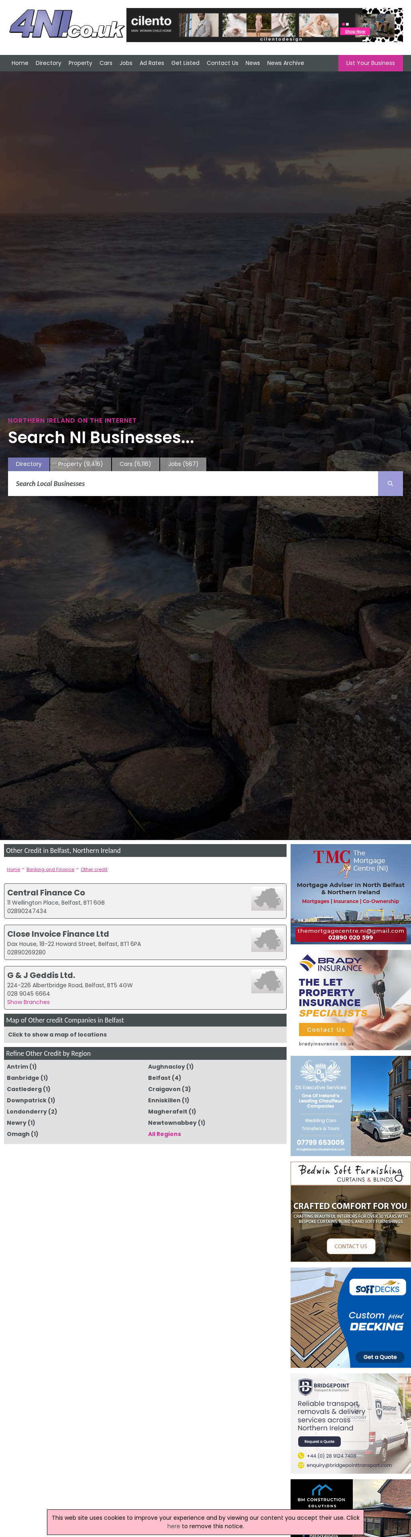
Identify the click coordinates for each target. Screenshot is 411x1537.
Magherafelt (167, 1112)
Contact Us (222, 63)
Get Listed (185, 63)
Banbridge (23, 1078)
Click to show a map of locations (57, 1035)
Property (80, 63)
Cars (106, 63)
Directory (48, 63)
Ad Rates (152, 63)
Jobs (126, 63)
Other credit (94, 869)
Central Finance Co (46, 892)
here (173, 1526)
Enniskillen (164, 1100)
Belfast (159, 1078)
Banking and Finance (50, 869)
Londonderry (27, 1112)
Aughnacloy (166, 1067)
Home (20, 63)
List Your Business (370, 63)
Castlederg (24, 1089)
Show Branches (28, 1002)
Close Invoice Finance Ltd (58, 934)
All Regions (164, 1134)
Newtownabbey (172, 1123)
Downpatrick (27, 1100)
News (253, 63)
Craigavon (164, 1089)
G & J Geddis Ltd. (41, 975)
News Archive (285, 63)
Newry (16, 1123)
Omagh (18, 1134)
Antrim (17, 1067)
